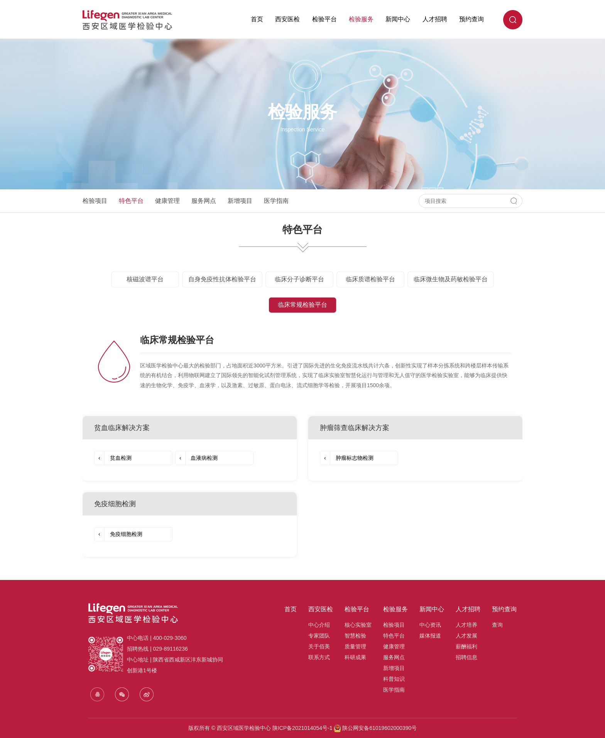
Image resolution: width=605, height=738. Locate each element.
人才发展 (466, 636)
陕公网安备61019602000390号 (379, 728)
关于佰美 (319, 646)
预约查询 (471, 19)
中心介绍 (319, 625)
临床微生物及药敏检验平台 (451, 279)
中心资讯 (430, 625)
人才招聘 (434, 19)
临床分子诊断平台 (299, 279)
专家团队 (319, 636)
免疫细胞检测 (118, 534)
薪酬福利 (466, 646)
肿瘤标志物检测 (346, 458)
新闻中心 (397, 19)
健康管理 (167, 200)
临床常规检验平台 (302, 304)
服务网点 (203, 200)
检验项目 (95, 200)
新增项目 (240, 200)
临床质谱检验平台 (370, 279)
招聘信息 (466, 657)
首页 (257, 19)
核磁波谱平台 (145, 279)
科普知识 (394, 679)
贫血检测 (113, 458)
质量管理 (355, 646)
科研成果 (355, 657)
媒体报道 (430, 636)
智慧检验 (355, 636)
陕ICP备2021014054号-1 (302, 728)
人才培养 (466, 625)
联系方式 (319, 657)
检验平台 (324, 19)
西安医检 (287, 19)
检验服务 (361, 19)
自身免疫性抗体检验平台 (222, 279)
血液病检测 (197, 458)
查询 (497, 625)
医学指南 (276, 200)
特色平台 (131, 200)
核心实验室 (358, 625)
